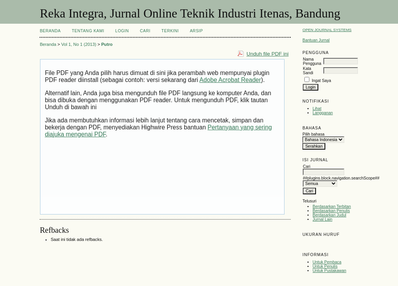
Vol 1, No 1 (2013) (78, 44)
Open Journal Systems (326, 30)
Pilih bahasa (313, 134)
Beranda (50, 31)
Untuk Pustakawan (329, 271)
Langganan (322, 113)
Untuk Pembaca (326, 262)
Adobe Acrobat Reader (230, 80)
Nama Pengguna (312, 61)
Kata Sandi (308, 70)
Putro (106, 44)
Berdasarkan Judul (329, 215)
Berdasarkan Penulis (331, 211)
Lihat (316, 108)
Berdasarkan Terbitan (331, 206)
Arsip (196, 31)
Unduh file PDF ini (267, 54)
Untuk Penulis (324, 266)
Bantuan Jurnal (316, 40)
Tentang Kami (88, 31)
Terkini (170, 31)
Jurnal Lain (322, 219)
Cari (145, 31)
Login (122, 31)
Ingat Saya (321, 80)
